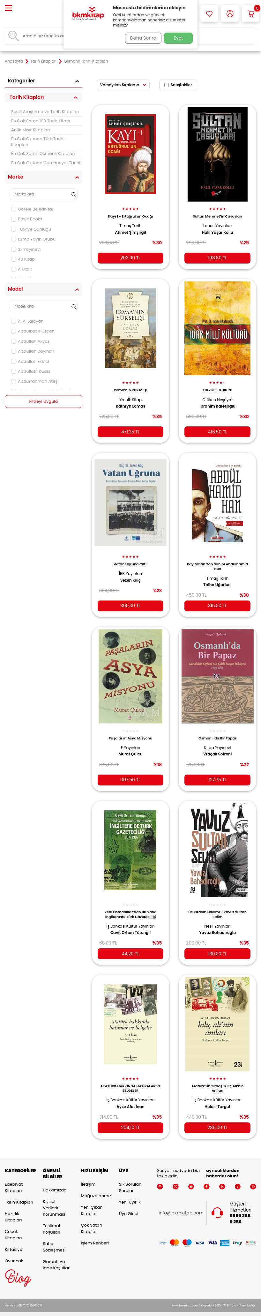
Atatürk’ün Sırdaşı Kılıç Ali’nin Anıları (217, 1078)
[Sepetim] (250, 13)
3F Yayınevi (26, 249)
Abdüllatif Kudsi (30, 371)
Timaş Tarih (130, 222)
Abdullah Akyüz (30, 341)
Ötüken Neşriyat (217, 394)
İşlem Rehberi (95, 1235)
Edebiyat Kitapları (14, 1179)
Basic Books (26, 219)
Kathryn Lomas (130, 401)
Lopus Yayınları (217, 222)
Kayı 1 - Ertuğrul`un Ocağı (130, 212)
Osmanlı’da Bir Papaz (217, 730)
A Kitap (22, 269)
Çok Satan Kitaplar (91, 1220)
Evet (178, 38)
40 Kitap (23, 259)
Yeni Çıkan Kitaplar (92, 1202)
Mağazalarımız (95, 1187)
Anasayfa (14, 61)
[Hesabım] (230, 13)
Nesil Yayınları (218, 917)
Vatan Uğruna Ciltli (130, 557)
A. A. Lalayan (27, 321)
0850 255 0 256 (239, 1211)
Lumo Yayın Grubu (33, 239)
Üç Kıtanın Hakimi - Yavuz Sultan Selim (218, 905)
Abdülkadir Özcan (33, 331)
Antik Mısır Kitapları (30, 130)
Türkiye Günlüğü (31, 229)
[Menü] (8, 8)
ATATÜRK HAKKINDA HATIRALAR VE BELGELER (130, 1078)
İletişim (88, 1176)
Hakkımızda (54, 1182)
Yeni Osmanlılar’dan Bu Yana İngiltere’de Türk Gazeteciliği (131, 905)
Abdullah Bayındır (32, 351)
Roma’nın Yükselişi (130, 385)
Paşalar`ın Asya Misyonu (130, 730)
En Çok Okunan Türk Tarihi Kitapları (37, 141)
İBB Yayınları (130, 567)
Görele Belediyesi (32, 209)
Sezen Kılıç (130, 574)
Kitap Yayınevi (217, 740)
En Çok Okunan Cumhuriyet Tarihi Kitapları (45, 165)
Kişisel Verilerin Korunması (54, 1199)
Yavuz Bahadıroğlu (217, 923)
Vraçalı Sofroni (217, 746)
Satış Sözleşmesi (54, 1239)
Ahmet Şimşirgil (130, 228)
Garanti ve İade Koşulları (57, 1257)
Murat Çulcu (131, 746)
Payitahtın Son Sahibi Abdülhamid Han (217, 560)
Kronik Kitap (130, 394)
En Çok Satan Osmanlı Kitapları (43, 153)
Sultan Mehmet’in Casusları (217, 212)
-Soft (95, 1309)
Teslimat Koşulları (51, 1221)
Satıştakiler (178, 85)
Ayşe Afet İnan (130, 1096)
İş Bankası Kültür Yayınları (131, 917)
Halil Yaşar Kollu (217, 228)
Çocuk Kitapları (13, 1226)
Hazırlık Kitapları (13, 1208)
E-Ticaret (110, 1309)
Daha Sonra (141, 38)
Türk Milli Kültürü (217, 385)
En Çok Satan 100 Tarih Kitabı (40, 121)
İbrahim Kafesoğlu (217, 401)
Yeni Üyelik (130, 1194)
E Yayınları (130, 740)
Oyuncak (14, 1253)
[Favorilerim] (209, 13)
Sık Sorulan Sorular (130, 1179)
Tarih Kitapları (43, 61)
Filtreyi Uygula (43, 401)
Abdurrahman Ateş (34, 381)
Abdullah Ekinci (30, 361)
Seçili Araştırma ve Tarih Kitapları (45, 112)
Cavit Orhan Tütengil (130, 923)
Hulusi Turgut (217, 1096)
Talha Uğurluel (217, 578)
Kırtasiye (13, 1241)
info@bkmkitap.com (181, 1205)
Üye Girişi (128, 1205)
